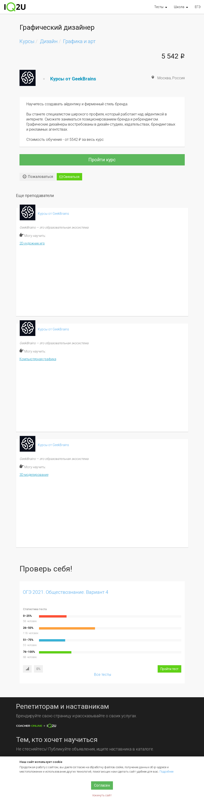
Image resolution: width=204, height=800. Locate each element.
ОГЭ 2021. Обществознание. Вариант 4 (65, 592)
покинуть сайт (102, 795)
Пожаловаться (37, 176)
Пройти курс (102, 159)
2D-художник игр (32, 243)
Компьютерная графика (38, 359)
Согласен (102, 785)
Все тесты (102, 674)
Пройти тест (169, 669)
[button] (160, 7)
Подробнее (166, 771)
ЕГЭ (198, 7)
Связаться (69, 177)
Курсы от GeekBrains (73, 79)
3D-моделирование (34, 474)
